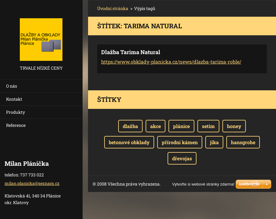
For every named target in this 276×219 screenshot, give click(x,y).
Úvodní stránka (112, 8)
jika (214, 142)
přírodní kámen (180, 142)
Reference (16, 125)
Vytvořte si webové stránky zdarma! (203, 184)
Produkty (15, 112)
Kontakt (14, 99)
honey (234, 126)
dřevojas (182, 158)
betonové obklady (129, 142)
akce (155, 126)
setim (208, 126)
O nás (11, 86)
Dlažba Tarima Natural (130, 52)
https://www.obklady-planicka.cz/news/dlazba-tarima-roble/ (171, 61)
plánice (181, 126)
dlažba (130, 126)
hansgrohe (243, 142)
